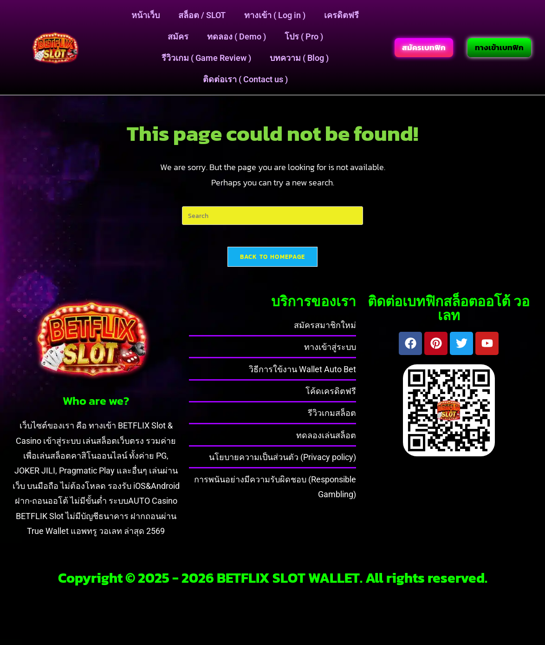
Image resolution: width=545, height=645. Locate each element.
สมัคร (178, 36)
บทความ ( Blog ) (299, 58)
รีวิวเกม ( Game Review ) (206, 58)
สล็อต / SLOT (202, 15)
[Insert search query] (272, 215)
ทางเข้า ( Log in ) (274, 15)
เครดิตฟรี (341, 15)
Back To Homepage (272, 262)
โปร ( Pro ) (304, 36)
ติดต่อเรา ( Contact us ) (245, 79)
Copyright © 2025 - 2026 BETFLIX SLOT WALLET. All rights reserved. (272, 584)
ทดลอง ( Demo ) (236, 36)
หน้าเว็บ (145, 15)
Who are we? (96, 407)
